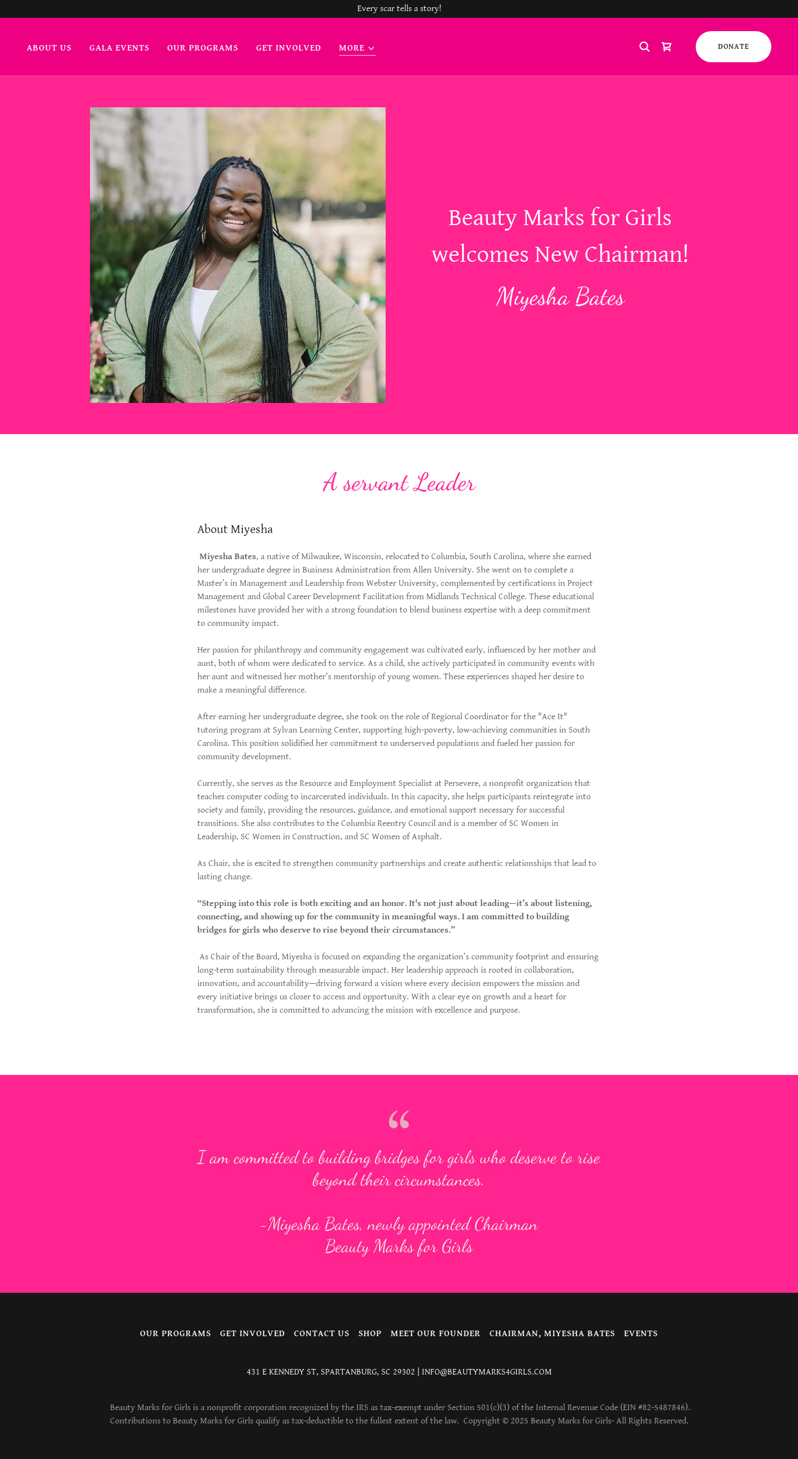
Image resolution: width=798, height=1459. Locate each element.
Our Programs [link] (202, 48)
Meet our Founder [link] (436, 1333)
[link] (667, 47)
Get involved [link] (288, 48)
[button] (357, 49)
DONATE (733, 46)
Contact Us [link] (322, 1333)
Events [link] (641, 1333)
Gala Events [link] (119, 48)
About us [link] (49, 48)
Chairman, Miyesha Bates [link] (552, 1333)
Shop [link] (370, 1333)
